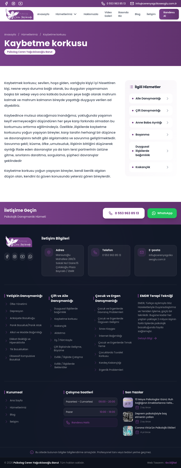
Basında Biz (123, 14)
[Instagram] (13, 3)
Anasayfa (43, 14)
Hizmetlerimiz (66, 14)
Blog (137, 14)
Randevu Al (169, 14)
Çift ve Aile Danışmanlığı (62, 298)
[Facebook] (6, 3)
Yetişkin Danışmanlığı (24, 296)
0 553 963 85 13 (111, 255)
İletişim (151, 14)
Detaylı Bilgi (147, 338)
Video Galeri (108, 14)
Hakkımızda (91, 14)
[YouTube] (20, 3)
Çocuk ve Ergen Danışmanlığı (107, 298)
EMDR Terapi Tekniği (156, 296)
